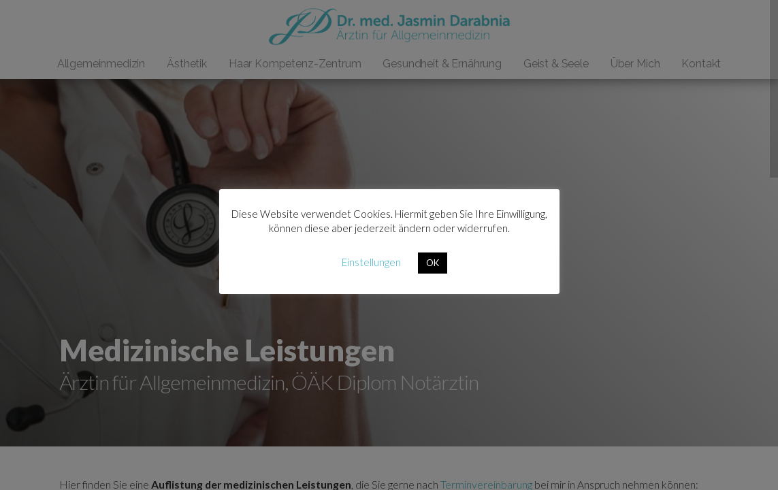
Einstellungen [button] (371, 262)
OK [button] (432, 262)
